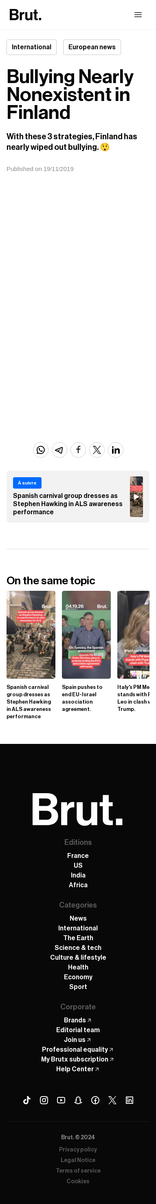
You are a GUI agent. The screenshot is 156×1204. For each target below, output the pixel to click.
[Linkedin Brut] (129, 1100)
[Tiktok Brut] (27, 1100)
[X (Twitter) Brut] (112, 1100)
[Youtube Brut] (61, 1100)
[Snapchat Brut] (78, 1100)
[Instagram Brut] (44, 1100)
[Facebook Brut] (95, 1100)
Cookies (78, 1181)
